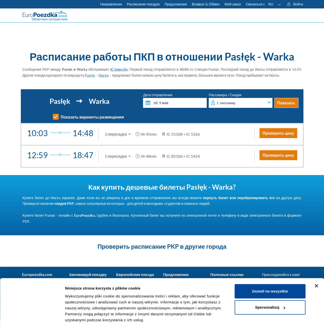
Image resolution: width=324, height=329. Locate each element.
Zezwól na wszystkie (270, 277)
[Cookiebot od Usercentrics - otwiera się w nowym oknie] (32, 319)
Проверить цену (278, 133)
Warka (103, 75)
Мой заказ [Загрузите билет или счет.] (233, 4)
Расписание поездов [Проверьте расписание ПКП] (143, 4)
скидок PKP (64, 203)
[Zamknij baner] (316, 271)
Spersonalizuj (270, 293)
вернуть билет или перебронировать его (239, 198)
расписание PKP (155, 246)
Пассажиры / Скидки (240, 100)
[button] (275, 4)
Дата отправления (175, 100)
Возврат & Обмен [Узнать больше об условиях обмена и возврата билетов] (206, 4)
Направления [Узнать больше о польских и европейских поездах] (111, 4)
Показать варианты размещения (92, 117)
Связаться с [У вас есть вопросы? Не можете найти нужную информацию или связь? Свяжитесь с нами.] (255, 4)
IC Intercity (119, 69)
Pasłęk (90, 75)
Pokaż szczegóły (80, 319)
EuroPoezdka (84, 215)
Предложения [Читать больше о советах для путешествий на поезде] (176, 4)
